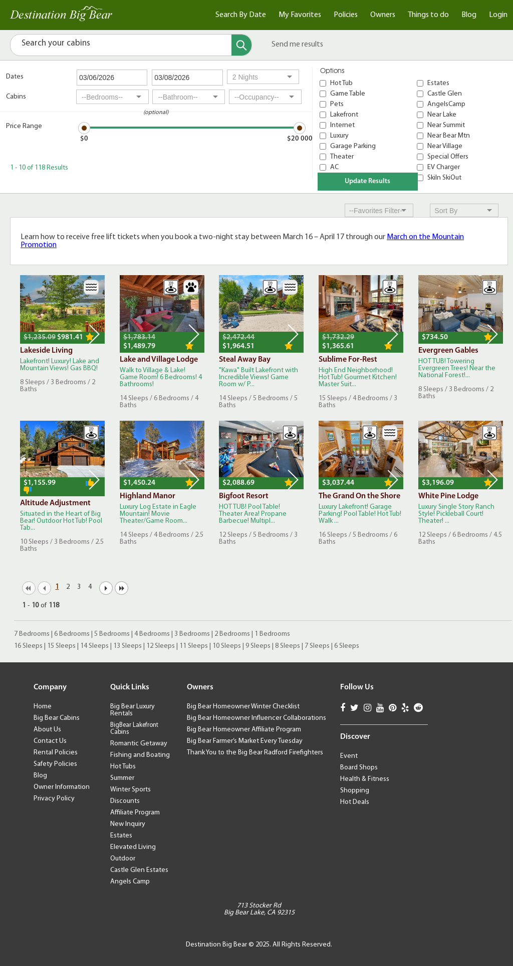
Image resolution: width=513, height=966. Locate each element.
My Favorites (300, 15)
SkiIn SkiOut (444, 178)
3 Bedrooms (192, 634)
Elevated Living (133, 847)
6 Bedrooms (72, 634)
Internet (342, 125)
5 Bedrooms (112, 634)
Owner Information (62, 787)
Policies (346, 15)
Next (94, 334)
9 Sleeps (258, 646)
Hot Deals (354, 802)
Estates (438, 83)
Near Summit (446, 125)
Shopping (354, 790)
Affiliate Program (135, 812)
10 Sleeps (226, 646)
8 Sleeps (287, 646)
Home (43, 706)
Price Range (24, 126)
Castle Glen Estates (139, 870)
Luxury (339, 136)
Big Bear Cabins (57, 718)
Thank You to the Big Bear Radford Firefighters (255, 752)
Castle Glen (444, 94)
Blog (468, 15)
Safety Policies (55, 764)
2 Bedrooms (232, 634)
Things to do (428, 15)
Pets (337, 104)
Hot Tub (341, 83)
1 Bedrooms (272, 634)
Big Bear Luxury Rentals (132, 710)
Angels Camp (130, 881)
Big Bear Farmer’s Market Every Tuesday (245, 741)
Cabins (16, 97)
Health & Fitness (364, 779)
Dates (15, 77)
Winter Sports (130, 789)
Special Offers (447, 157)
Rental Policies (56, 752)
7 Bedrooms (32, 634)
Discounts (125, 801)
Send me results (297, 45)
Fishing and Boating (140, 755)
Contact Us (50, 741)
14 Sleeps (94, 646)
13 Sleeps (127, 646)
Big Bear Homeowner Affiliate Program (244, 729)
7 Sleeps (317, 646)
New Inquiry (127, 824)
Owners (382, 15)
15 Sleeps (61, 646)
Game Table (347, 94)
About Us (47, 729)
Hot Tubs (123, 766)
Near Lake (441, 115)
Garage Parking (353, 146)
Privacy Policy (54, 798)
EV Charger (443, 167)
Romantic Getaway (138, 743)
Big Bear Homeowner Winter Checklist (243, 706)
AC (334, 167)
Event (349, 756)
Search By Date (240, 15)
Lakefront (344, 115)
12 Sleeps (160, 646)
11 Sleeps (193, 646)
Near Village (444, 146)
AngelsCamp (446, 104)
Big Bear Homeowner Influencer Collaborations (256, 718)
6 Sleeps (346, 646)
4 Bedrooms (152, 634)
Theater (342, 157)
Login (498, 15)
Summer (122, 778)
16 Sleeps (28, 646)
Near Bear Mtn (448, 136)
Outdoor (122, 858)
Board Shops (359, 767)
